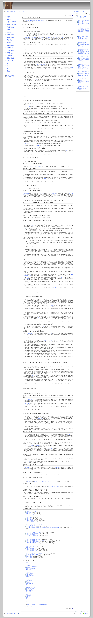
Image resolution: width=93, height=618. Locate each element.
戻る (72, 613)
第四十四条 (34, 37)
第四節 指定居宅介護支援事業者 (32, 533)
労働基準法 (8, 16)
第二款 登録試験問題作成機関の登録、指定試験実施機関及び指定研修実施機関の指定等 (43, 527)
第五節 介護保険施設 (31, 534)
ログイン (87, 11)
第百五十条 (38, 145)
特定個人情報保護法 (10, 57)
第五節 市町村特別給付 (31, 521)
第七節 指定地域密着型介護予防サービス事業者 (35, 540)
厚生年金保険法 (9, 40)
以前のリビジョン (14, 11)
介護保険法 (8, 44)
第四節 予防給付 (30, 520)
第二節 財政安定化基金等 (31, 549)
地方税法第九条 (29, 481)
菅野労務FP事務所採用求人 (10, 76)
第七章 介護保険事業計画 (30, 546)
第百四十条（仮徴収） (82, 67)
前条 (43, 47)
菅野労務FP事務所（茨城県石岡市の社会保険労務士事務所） (37, 604)
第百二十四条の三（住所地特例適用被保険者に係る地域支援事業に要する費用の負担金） (83, 31)
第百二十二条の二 (81, 21)
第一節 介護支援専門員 (31, 525)
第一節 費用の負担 (30, 548)
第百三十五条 (41, 193)
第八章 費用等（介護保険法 (82, 16)
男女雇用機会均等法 (29, 573)
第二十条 (42, 481)
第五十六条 (55, 37)
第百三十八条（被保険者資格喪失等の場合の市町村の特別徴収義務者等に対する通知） (83, 63)
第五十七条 (62, 37)
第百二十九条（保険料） (82, 42)
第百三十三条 (40, 418)
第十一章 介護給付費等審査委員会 (32, 554)
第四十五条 (41, 37)
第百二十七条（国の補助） (83, 38)
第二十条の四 (55, 481)
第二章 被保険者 (29, 513)
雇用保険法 (8, 35)
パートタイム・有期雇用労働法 (31, 566)
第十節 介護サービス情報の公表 (32, 543)
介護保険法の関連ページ (82, 88)
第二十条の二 (47, 481)
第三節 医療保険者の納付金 (32, 550)
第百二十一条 (27, 106)
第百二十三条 (31, 166)
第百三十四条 (30, 333)
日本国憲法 (8, 62)
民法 (7, 63)
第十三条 (32, 225)
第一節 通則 (29, 517)
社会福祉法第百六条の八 (41, 64)
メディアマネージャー (79, 613)
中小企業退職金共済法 (10, 50)
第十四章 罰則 (29, 557)
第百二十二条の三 (36, 160)
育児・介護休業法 (10, 26)
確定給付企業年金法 (10, 53)
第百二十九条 (26, 193)
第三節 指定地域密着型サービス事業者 (34, 532)
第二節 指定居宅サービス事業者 (32, 531)
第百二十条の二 (35, 79)
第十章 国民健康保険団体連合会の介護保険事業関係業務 (36, 553)
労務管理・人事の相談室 (10, 75)
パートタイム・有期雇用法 (11, 21)
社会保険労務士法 (10, 47)
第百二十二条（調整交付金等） (83, 20)
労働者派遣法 (9, 29)
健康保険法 (8, 39)
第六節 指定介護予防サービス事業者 (33, 539)
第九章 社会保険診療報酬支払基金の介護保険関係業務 (35, 551)
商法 (7, 65)
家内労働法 (28, 584)
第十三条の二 (36, 481)
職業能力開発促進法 (10, 45)
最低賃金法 (8, 22)
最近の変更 (76, 11)
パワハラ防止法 (9, 32)
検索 (86, 13)
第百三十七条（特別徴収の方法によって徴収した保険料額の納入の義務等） (83, 59)
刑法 (7, 68)
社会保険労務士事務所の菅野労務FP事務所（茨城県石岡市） (34, 20)
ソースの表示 (7, 11)
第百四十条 (52, 340)
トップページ (6, 13)
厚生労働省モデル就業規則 (11, 24)
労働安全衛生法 (9, 17)
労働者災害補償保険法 (10, 34)
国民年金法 (8, 42)
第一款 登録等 (30, 526)
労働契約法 (8, 19)
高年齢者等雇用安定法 (10, 27)
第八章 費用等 (29, 547)
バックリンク (21, 11)
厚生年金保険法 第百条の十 (30, 359)
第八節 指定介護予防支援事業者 (32, 541)
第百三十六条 (63, 277)
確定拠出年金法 (9, 52)
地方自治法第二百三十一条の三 (53, 486)
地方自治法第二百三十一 (66, 199)
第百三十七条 (26, 278)
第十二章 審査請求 (29, 555)
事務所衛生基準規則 (10, 58)
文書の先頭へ (86, 613)
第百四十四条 (80, 80)
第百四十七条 (46, 178)
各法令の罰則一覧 (10, 60)
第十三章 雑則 (29, 556)
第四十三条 (27, 37)
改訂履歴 (8, 71)
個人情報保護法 (9, 55)
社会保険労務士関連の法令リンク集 (32, 587)
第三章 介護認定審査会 (30, 514)
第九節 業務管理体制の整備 (32, 542)
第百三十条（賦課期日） (82, 43)
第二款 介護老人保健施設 (32, 536)
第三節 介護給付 (30, 519)
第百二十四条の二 (45, 160)
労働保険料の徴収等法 (10, 37)
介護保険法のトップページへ (31, 511)
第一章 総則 (28, 512)
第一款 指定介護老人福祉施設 (33, 535)
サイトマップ (81, 11)
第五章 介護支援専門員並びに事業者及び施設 (34, 524)
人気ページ (8, 70)
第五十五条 (48, 37)
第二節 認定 (29, 518)
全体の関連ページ (81, 89)
